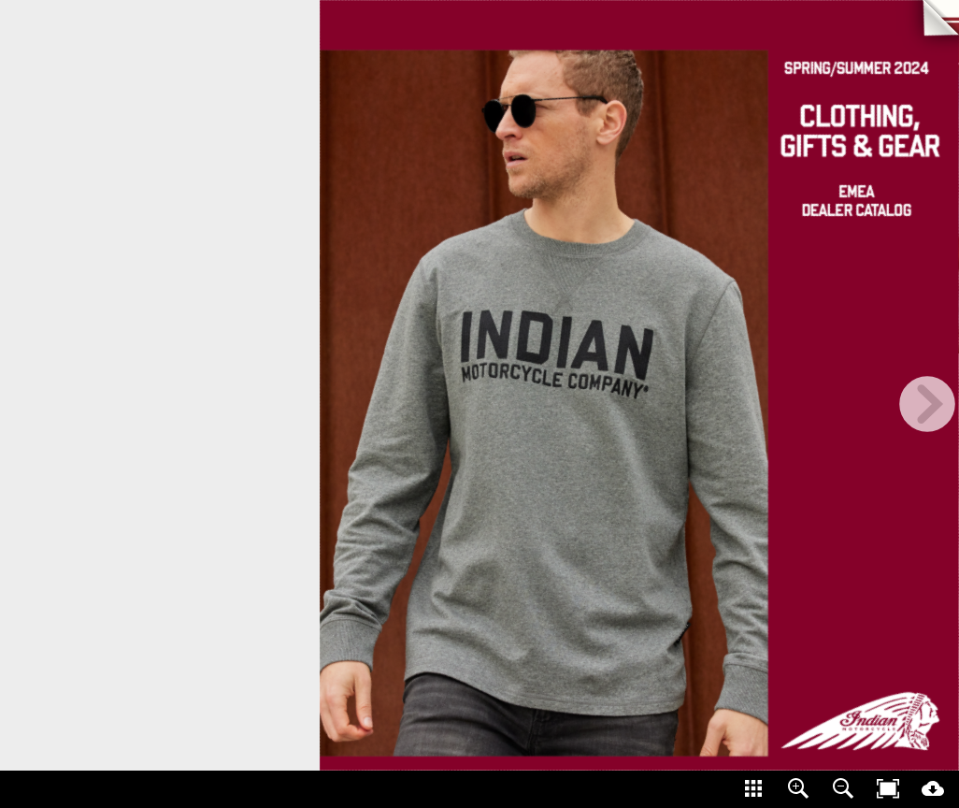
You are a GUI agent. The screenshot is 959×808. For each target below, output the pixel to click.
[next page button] (927, 404)
